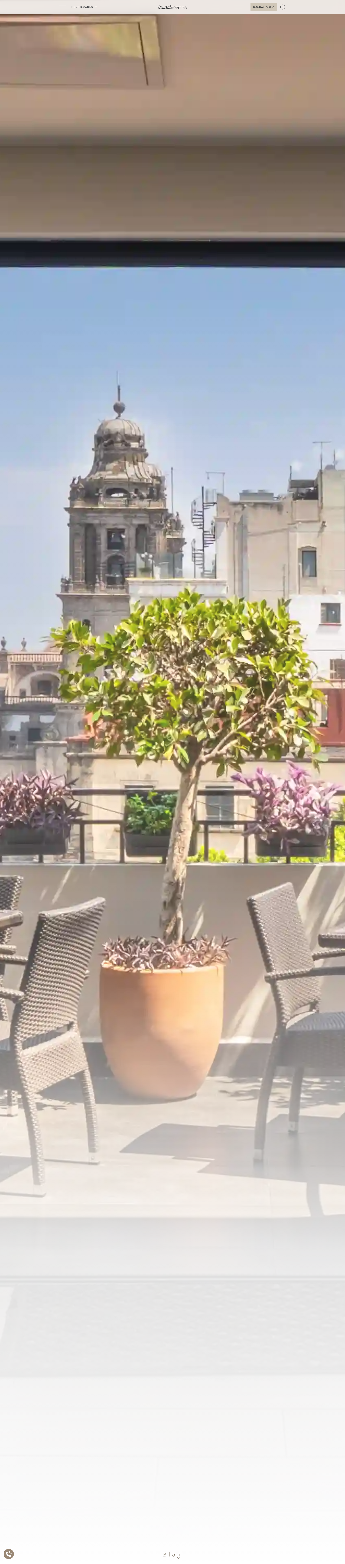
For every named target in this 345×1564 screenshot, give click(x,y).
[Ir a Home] (172, 7)
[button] (84, 7)
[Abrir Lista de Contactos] (10, 1554)
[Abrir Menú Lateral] (62, 7)
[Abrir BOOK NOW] (263, 7)
